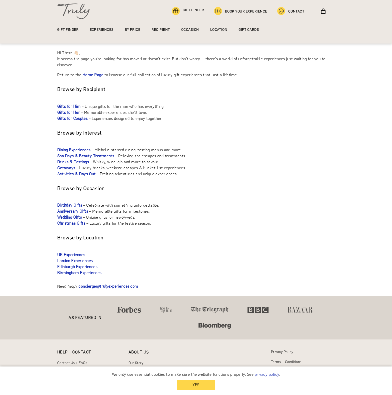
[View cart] (323, 11)
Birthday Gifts (69, 205)
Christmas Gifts (71, 223)
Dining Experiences (73, 150)
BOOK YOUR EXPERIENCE (240, 11)
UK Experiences (71, 254)
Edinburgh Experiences (77, 266)
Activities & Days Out (76, 174)
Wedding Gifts (69, 217)
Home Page (92, 75)
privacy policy (267, 374)
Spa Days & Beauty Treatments (85, 156)
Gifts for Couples (72, 118)
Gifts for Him (68, 106)
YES (195, 384)
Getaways (66, 168)
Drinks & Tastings (73, 162)
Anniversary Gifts (72, 211)
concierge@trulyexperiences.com (108, 286)
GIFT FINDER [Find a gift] (188, 11)
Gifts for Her (68, 112)
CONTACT (290, 11)
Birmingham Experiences (79, 272)
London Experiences (75, 260)
